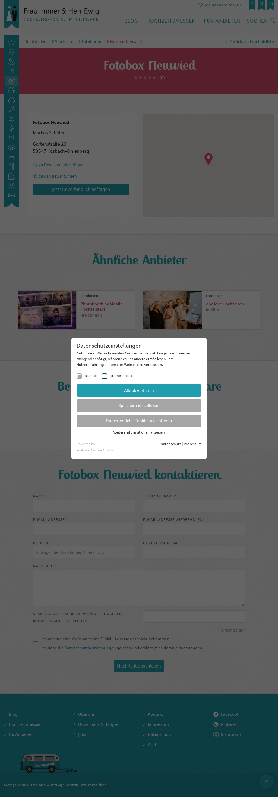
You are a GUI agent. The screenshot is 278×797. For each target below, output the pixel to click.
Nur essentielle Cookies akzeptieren (139, 421)
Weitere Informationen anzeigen (139, 432)
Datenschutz (171, 444)
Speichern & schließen (139, 405)
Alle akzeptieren (139, 390)
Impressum (192, 444)
